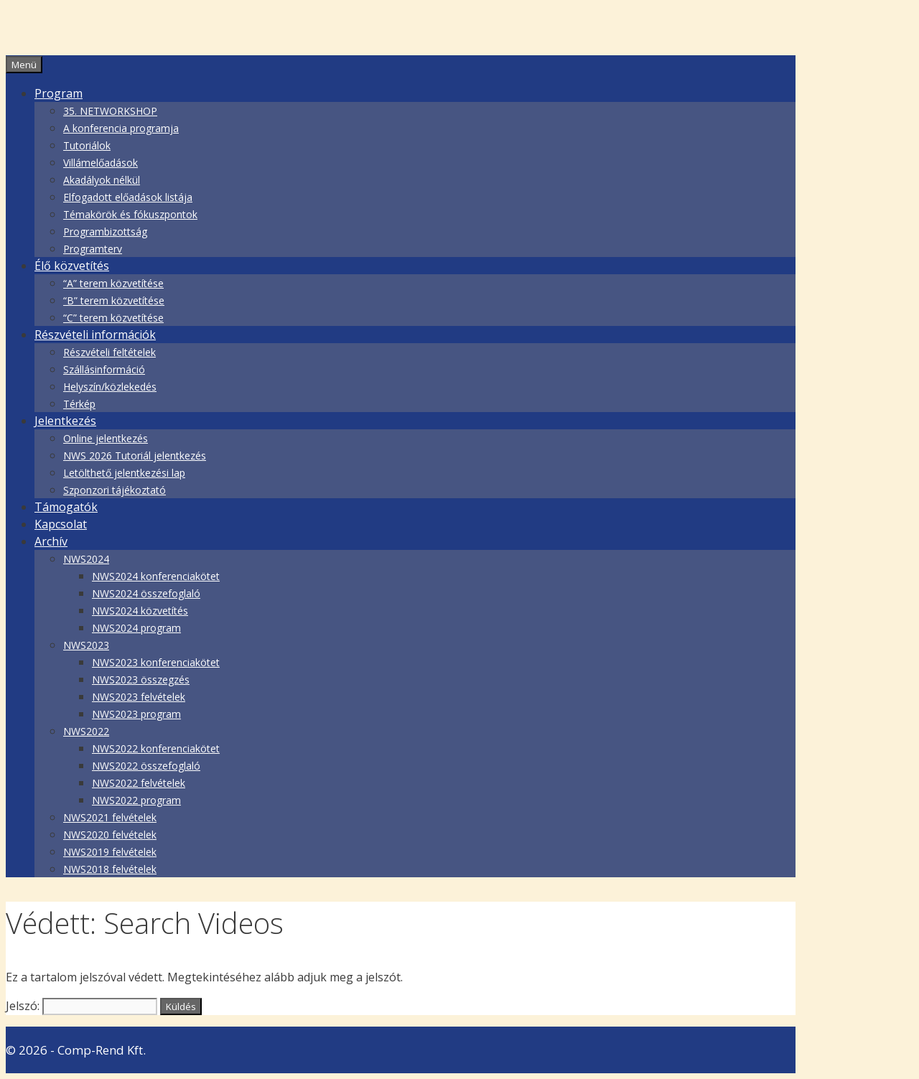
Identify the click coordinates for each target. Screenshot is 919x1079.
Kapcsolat (60, 524)
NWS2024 (86, 559)
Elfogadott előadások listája (127, 197)
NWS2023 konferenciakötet (156, 662)
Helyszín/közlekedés (110, 386)
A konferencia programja (121, 128)
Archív (50, 541)
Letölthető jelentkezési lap (124, 473)
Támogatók (66, 507)
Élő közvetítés (71, 266)
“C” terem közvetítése (113, 317)
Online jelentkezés (105, 438)
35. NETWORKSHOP (110, 111)
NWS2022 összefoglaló (146, 765)
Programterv (92, 249)
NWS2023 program (136, 714)
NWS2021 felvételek (110, 817)
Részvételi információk (95, 334)
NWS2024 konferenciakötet (156, 576)
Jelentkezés (65, 421)
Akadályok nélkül (101, 180)
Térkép (79, 404)
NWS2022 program (136, 800)
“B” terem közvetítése (113, 300)
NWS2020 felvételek (110, 834)
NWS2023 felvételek (138, 697)
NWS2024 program (136, 628)
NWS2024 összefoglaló (146, 593)
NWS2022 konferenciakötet (156, 748)
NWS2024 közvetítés (140, 610)
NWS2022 (86, 731)
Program (58, 93)
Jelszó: (81, 1006)
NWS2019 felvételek (110, 852)
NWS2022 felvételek (138, 783)
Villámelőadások (100, 162)
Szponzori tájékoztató (114, 490)
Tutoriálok (87, 145)
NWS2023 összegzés (141, 679)
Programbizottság (105, 231)
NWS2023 (86, 645)
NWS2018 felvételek (110, 869)
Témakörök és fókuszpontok (130, 214)
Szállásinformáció (104, 369)
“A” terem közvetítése (113, 283)
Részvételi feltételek (109, 352)
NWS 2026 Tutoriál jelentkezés (134, 455)
